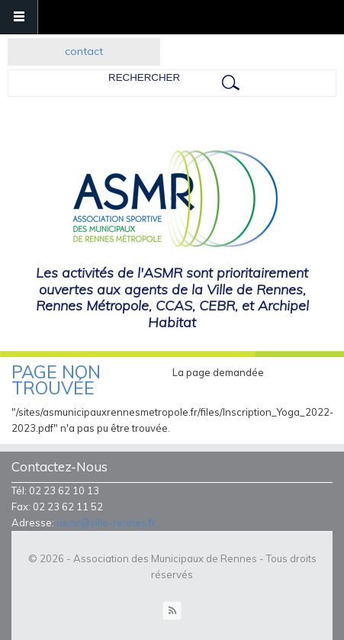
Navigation (19, 17)
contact (84, 51)
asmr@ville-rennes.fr (106, 522)
